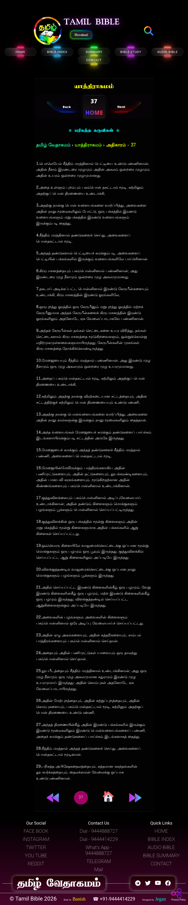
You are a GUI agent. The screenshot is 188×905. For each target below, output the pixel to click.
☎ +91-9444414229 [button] (114, 899)
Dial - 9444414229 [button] (99, 839)
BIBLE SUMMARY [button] (161, 855)
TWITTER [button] (36, 847)
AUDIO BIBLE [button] (161, 847)
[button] (48, 31)
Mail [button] (98, 869)
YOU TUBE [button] (36, 855)
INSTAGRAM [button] (36, 839)
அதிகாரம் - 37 (121, 145)
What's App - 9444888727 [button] (98, 850)
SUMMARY (94, 52)
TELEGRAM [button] (98, 861)
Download (81, 35)
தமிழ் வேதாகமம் (53, 145)
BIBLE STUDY (130, 52)
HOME (20, 52)
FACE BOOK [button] (36, 831)
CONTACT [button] (161, 864)
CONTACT (94, 60)
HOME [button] (161, 831)
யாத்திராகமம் (88, 145)
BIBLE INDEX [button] (161, 839)
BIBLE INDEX (57, 52)
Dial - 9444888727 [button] (99, 831)
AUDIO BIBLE (167, 52)
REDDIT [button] (36, 864)
